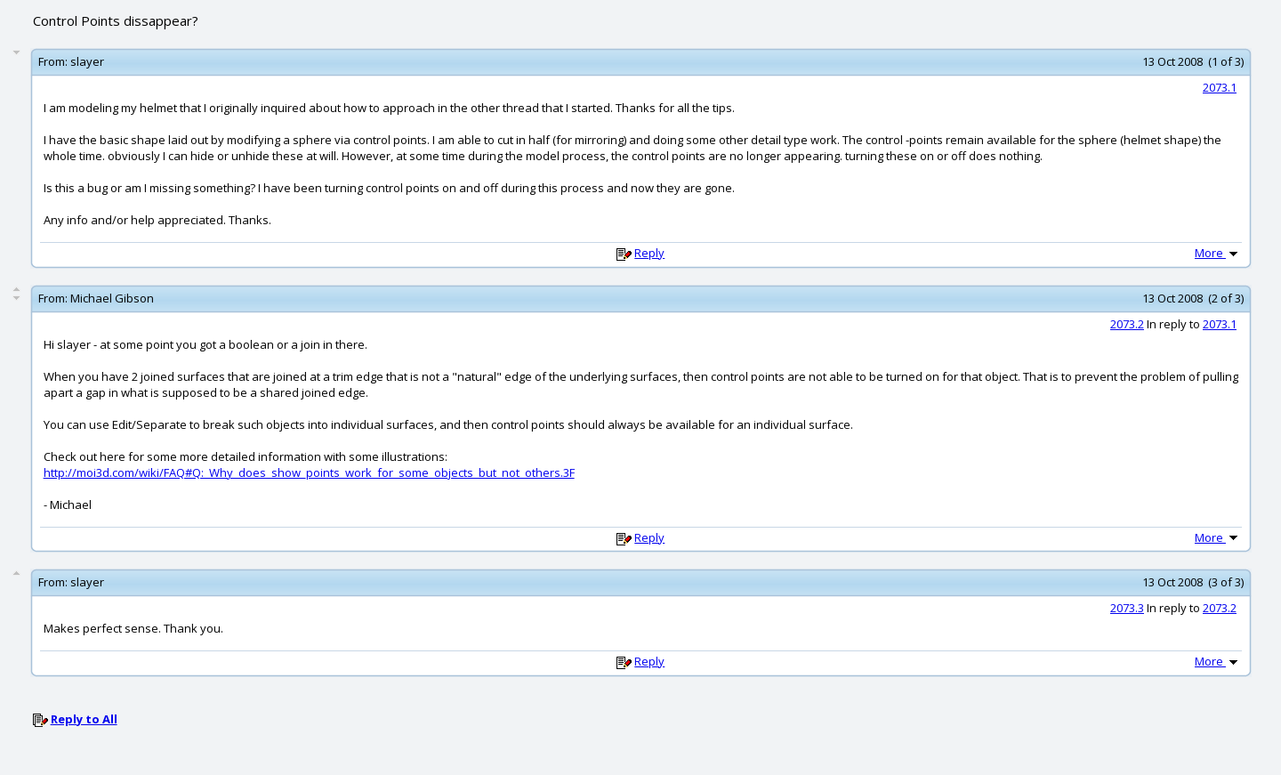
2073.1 (1220, 87)
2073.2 (1127, 324)
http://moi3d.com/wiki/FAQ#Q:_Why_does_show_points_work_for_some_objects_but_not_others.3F (309, 472)
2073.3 (1127, 608)
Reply (649, 253)
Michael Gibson (112, 298)
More (1218, 253)
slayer (87, 61)
